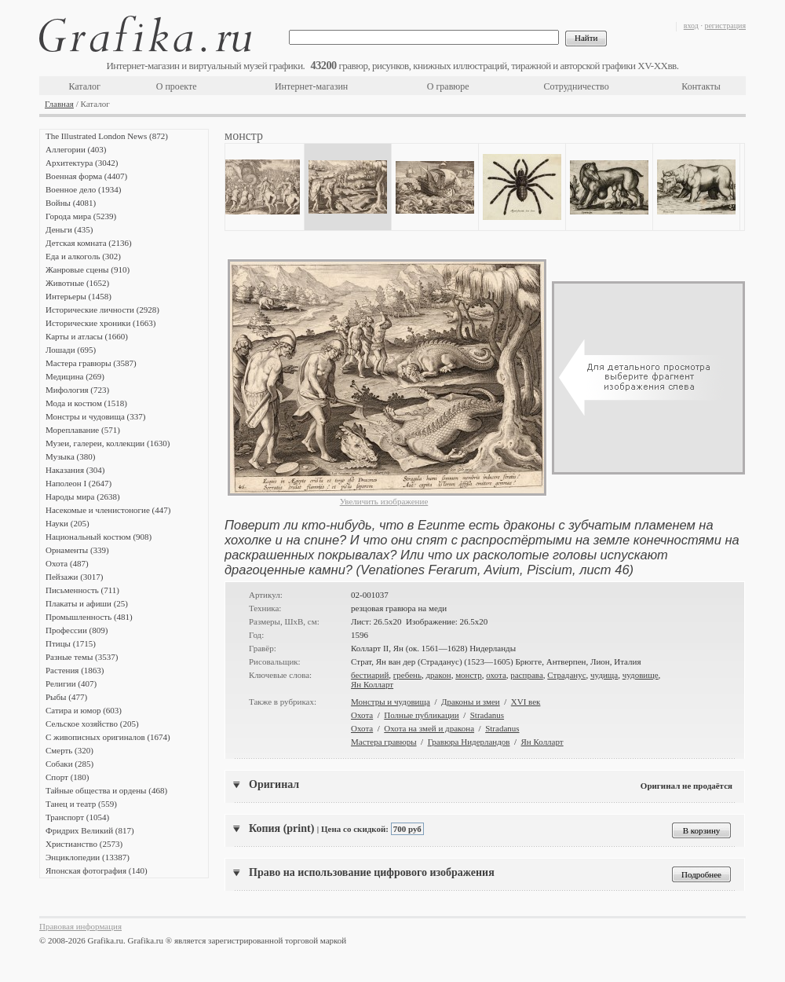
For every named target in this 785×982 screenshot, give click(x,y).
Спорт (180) (67, 777)
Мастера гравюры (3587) (91, 363)
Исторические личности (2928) (102, 309)
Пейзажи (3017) (75, 576)
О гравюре (448, 86)
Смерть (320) (69, 750)
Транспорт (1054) (77, 817)
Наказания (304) (75, 470)
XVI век (526, 701)
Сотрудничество (576, 86)
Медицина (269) (75, 376)
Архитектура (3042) (82, 162)
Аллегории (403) (76, 149)
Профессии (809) (77, 630)
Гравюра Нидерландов (469, 741)
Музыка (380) (70, 456)
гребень (407, 675)
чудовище (641, 675)
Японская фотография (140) (97, 870)
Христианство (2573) (84, 843)
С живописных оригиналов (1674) (108, 737)
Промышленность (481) (89, 616)
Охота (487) (67, 563)
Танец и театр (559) (81, 803)
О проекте (176, 86)
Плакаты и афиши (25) (87, 603)
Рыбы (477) (66, 697)
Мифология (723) (77, 389)
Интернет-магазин (311, 86)
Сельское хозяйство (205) (92, 723)
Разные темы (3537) (82, 656)
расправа (526, 675)
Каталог (84, 86)
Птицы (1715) (71, 643)
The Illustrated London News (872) (107, 136)
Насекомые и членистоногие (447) (108, 510)
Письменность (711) (82, 590)
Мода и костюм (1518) (86, 403)
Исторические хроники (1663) (100, 323)
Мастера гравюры (384, 741)
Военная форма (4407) (86, 176)
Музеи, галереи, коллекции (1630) (108, 443)
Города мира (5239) (81, 216)
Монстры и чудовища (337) (95, 416)
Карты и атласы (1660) (87, 336)
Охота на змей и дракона (429, 728)
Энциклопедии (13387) (88, 857)
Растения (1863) (75, 670)
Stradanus (487, 715)
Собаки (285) (69, 763)
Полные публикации (421, 715)
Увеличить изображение (384, 501)
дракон (438, 675)
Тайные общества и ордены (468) (106, 790)
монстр (468, 675)
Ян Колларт (372, 684)
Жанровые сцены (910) (88, 269)
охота (496, 675)
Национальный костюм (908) (99, 536)
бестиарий (370, 675)
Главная (59, 103)
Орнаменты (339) (77, 550)
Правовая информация (80, 926)
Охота (362, 715)
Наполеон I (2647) (78, 483)
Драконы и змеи (470, 701)
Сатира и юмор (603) (84, 710)
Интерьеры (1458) (78, 296)
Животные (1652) (77, 283)
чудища (604, 675)
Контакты (701, 86)
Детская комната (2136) (89, 242)
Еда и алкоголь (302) (83, 256)
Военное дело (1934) (83, 189)
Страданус (566, 675)
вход (691, 25)
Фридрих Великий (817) (90, 830)
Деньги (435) (69, 229)
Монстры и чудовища (390, 701)
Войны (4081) (71, 202)
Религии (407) (71, 683)
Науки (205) (67, 523)
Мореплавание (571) (83, 429)
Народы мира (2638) (83, 496)
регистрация (725, 25)
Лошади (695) (71, 349)
